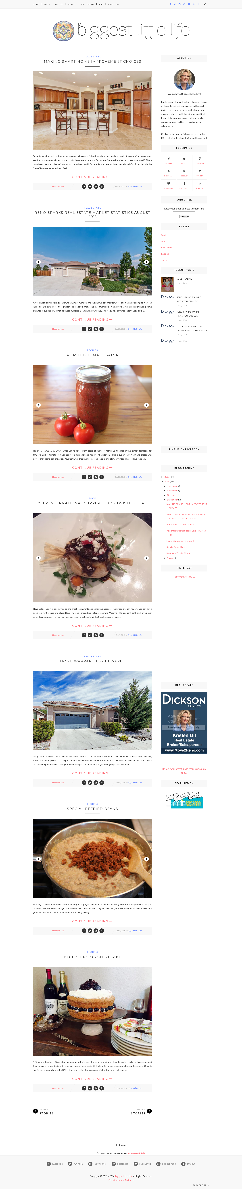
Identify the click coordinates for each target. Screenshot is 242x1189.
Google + (184, 173)
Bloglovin (168, 185)
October (171, 495)
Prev (38, 262)
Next (146, 262)
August (170, 558)
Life (101, 4)
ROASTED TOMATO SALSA (92, 355)
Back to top (201, 1185)
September (172, 499)
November (172, 490)
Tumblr (200, 173)
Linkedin (200, 185)
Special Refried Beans (92, 809)
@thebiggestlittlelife (136, 1153)
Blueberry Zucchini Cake (92, 957)
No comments (58, 186)
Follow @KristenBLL (184, 576)
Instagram (168, 173)
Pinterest (200, 160)
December (172, 486)
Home (36, 4)
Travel (72, 4)
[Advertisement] (184, 395)
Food (47, 4)
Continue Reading (92, 177)
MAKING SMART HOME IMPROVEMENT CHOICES (92, 61)
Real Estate (88, 4)
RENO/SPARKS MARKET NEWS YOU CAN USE (189, 299)
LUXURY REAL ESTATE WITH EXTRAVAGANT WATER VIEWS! (192, 328)
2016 (167, 476)
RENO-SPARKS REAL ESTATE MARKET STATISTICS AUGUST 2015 (92, 215)
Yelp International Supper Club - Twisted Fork (92, 503)
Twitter (184, 160)
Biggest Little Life (135, 186)
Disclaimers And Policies (120, 1180)
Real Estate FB (184, 185)
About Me (114, 4)
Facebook (169, 160)
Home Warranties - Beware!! (92, 661)
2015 (167, 481)
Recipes (59, 4)
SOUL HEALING (184, 278)
